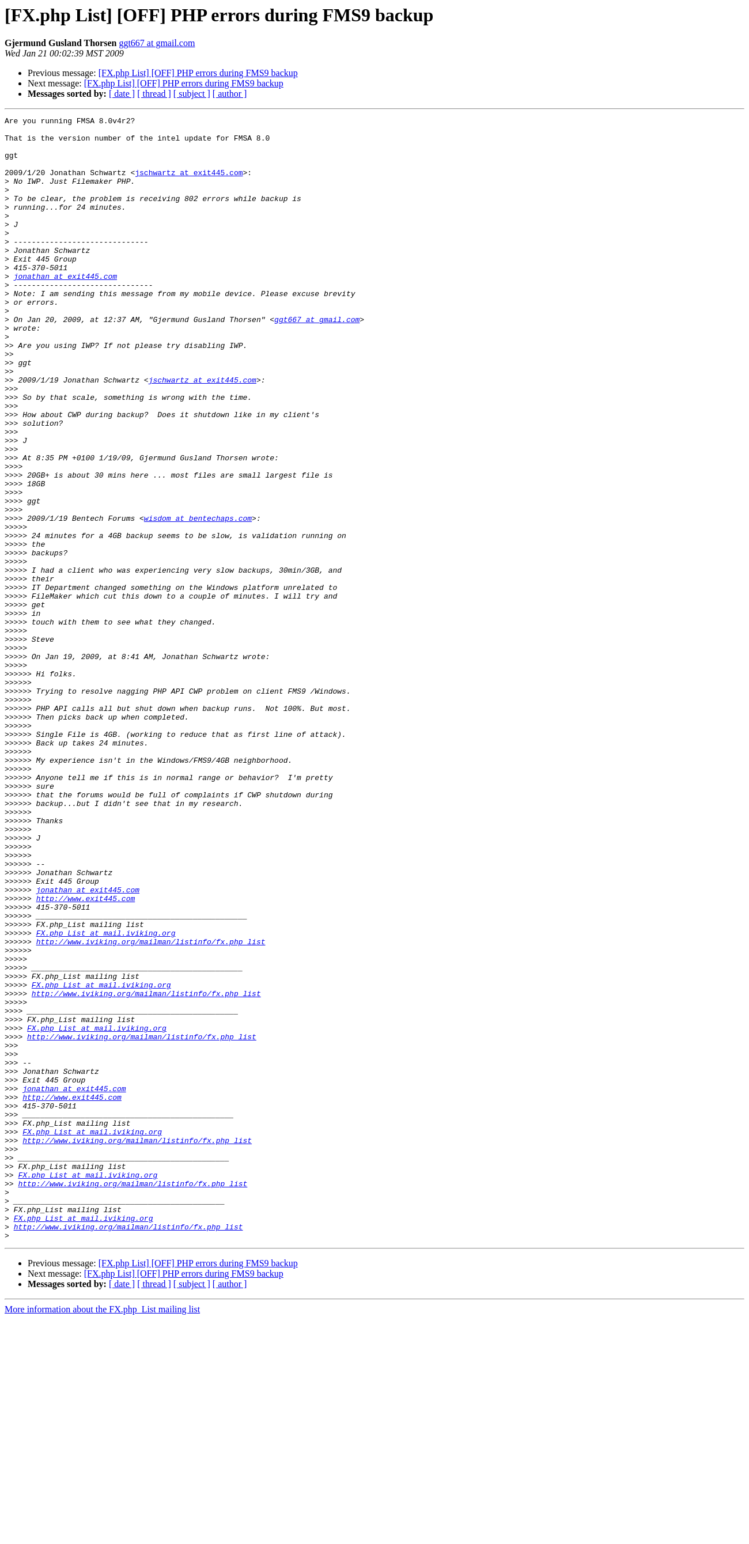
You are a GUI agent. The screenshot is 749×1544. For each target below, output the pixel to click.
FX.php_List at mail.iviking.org (106, 1097)
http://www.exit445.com (85, 1055)
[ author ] (230, 94)
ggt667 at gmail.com (157, 43)
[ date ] (122, 94)
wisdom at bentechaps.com (198, 599)
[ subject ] (191, 94)
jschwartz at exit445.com (189, 184)
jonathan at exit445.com (65, 309)
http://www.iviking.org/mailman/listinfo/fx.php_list (151, 1107)
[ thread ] (154, 94)
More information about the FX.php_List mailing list (102, 1534)
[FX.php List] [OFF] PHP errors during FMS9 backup (198, 73)
